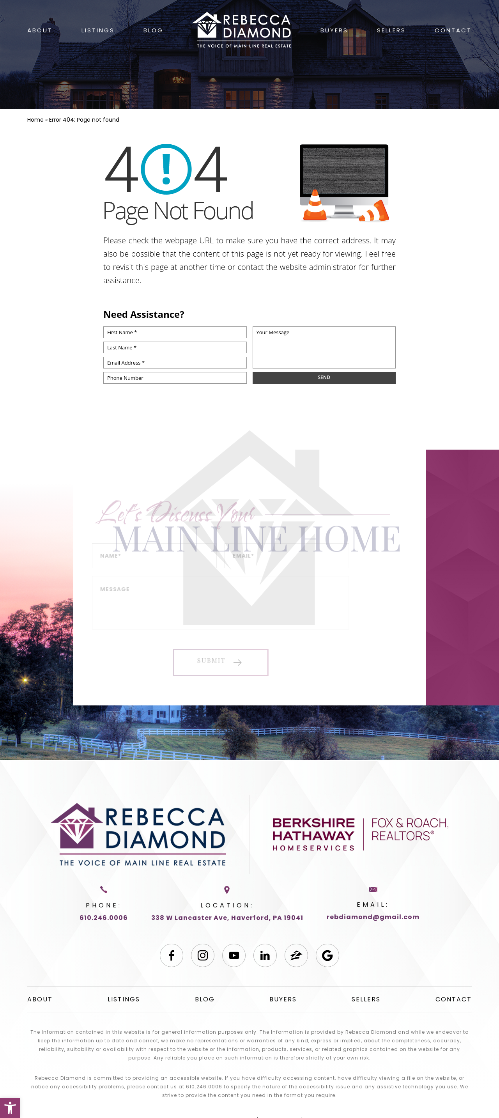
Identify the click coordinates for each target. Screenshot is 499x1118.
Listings (98, 30)
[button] (10, 1108)
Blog (153, 30)
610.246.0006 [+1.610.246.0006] (104, 917)
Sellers (391, 30)
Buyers (334, 30)
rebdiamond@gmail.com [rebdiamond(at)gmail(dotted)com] (373, 916)
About (40, 30)
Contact (453, 30)
